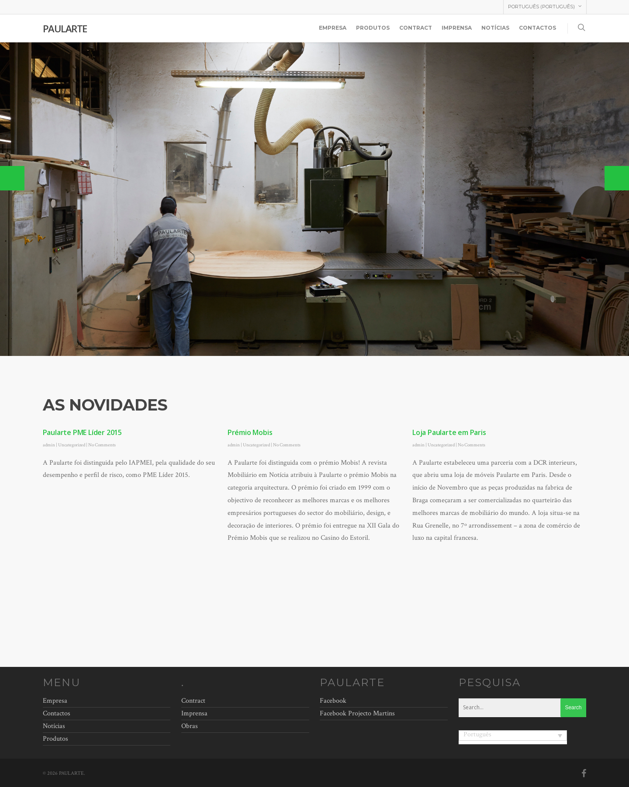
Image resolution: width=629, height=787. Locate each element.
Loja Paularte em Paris (449, 432)
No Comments (102, 445)
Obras (189, 726)
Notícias (495, 27)
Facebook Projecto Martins (357, 713)
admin (49, 445)
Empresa (332, 27)
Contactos (537, 27)
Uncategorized (71, 445)
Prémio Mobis (250, 432)
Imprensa (457, 27)
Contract (415, 27)
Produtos (373, 27)
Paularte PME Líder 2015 (82, 432)
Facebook (333, 700)
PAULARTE (65, 28)
